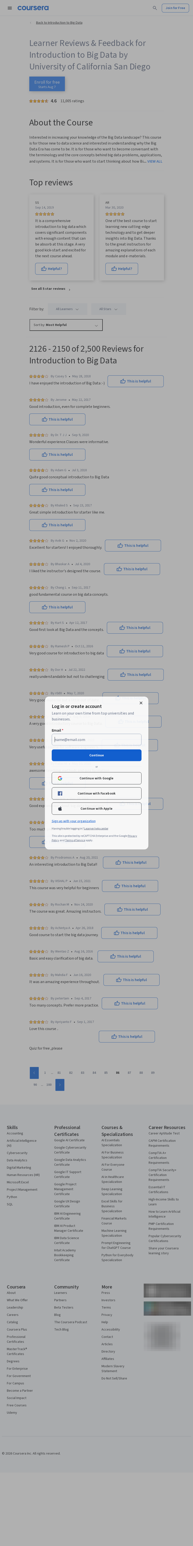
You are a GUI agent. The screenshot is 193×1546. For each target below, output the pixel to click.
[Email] (97, 740)
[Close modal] (141, 703)
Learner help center (96, 829)
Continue (96, 755)
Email (58, 730)
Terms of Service (75, 840)
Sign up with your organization (74, 821)
